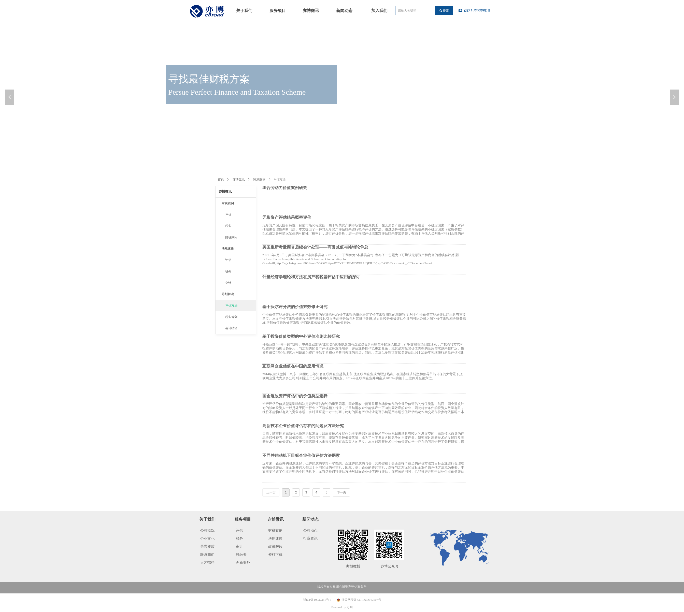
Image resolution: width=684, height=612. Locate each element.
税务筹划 (231, 317)
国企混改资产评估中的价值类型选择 (294, 396)
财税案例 (228, 203)
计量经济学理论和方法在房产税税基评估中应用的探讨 (311, 277)
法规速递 (228, 248)
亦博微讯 (239, 179)
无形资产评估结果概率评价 (286, 217)
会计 (228, 283)
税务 (228, 226)
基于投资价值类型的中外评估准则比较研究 (301, 336)
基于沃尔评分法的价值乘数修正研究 (294, 307)
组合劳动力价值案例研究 (284, 188)
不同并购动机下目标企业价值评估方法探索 (301, 456)
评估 (228, 214)
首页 (221, 179)
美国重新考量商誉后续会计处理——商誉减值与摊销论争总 (315, 247)
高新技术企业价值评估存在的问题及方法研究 (303, 426)
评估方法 (231, 305)
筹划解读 (259, 179)
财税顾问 (231, 237)
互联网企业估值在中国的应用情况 (292, 366)
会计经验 (231, 328)
